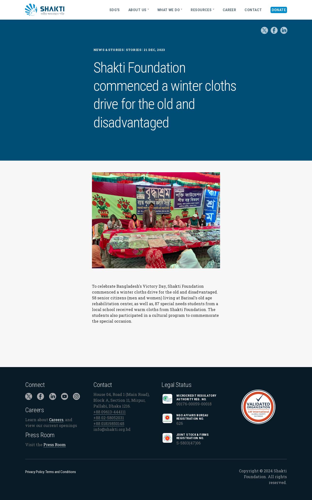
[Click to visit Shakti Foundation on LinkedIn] (52, 397)
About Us (137, 10)
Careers (56, 419)
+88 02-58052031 (108, 417)
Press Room (54, 444)
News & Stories (108, 50)
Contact (253, 10)
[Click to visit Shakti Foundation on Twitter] (264, 33)
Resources (201, 10)
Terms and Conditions (60, 472)
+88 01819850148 (108, 423)
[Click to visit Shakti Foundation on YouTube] (64, 397)
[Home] (60, 10)
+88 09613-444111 (109, 411)
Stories (133, 50)
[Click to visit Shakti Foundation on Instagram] (76, 397)
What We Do (168, 10)
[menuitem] (116, 10)
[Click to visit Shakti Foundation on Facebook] (40, 397)
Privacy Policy (34, 472)
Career (229, 10)
